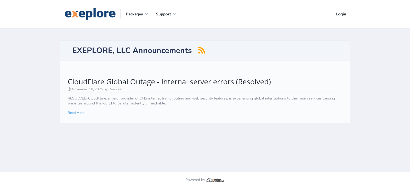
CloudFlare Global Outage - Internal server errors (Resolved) (169, 81)
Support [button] (163, 14)
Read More (76, 112)
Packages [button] (134, 14)
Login (341, 14)
